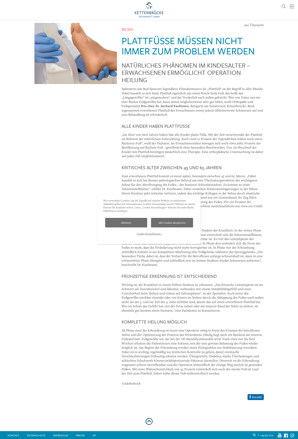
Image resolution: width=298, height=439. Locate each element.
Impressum (60, 435)
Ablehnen (126, 222)
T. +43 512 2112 (265, 435)
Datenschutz (36, 435)
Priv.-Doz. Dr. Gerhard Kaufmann (165, 105)
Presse (80, 435)
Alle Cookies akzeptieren (172, 222)
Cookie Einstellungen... (149, 233)
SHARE (255, 397)
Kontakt (13, 435)
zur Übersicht (254, 25)
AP (94, 435)
